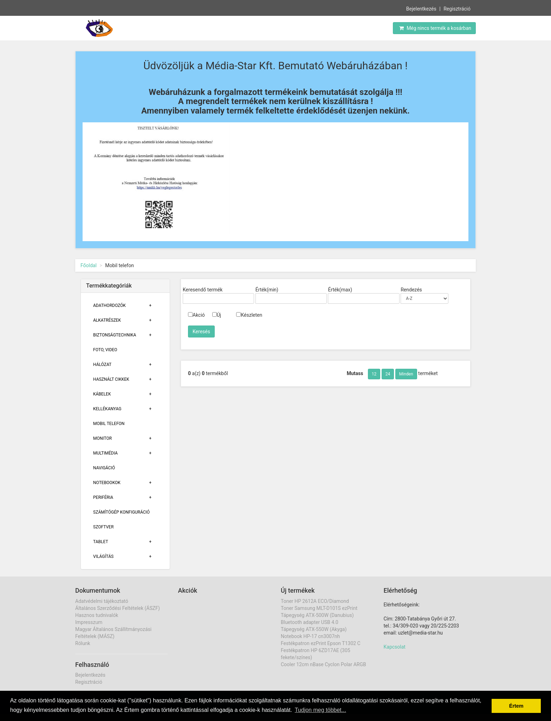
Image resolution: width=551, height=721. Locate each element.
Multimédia (105, 453)
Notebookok (107, 482)
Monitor (102, 438)
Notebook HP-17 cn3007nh (310, 636)
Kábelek (102, 394)
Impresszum (88, 622)
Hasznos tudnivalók (96, 615)
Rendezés (411, 289)
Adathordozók (109, 305)
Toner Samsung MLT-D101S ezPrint (319, 608)
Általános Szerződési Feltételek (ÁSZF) (117, 608)
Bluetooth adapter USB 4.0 (309, 622)
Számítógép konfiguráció (121, 512)
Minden (406, 374)
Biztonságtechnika (114, 335)
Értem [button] (516, 706)
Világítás (103, 556)
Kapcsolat (395, 647)
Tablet (100, 541)
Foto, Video (105, 349)
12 (374, 374)
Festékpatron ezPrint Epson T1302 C (321, 643)
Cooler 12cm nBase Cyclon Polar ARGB (323, 664)
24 (387, 374)
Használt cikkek (111, 379)
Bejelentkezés (421, 8)
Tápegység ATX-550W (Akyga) (313, 629)
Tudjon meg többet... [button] (320, 710)
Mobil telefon (108, 423)
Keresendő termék (202, 289)
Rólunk (82, 643)
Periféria (103, 497)
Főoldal (88, 265)
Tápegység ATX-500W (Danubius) (317, 615)
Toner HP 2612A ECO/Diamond (315, 601)
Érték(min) (266, 289)
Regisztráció (457, 8)
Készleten (249, 315)
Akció (196, 315)
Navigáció (104, 467)
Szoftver (103, 526)
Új (216, 315)
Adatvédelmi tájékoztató (101, 601)
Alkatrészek (107, 320)
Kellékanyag (107, 408)
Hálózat (102, 364)
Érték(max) (340, 289)
